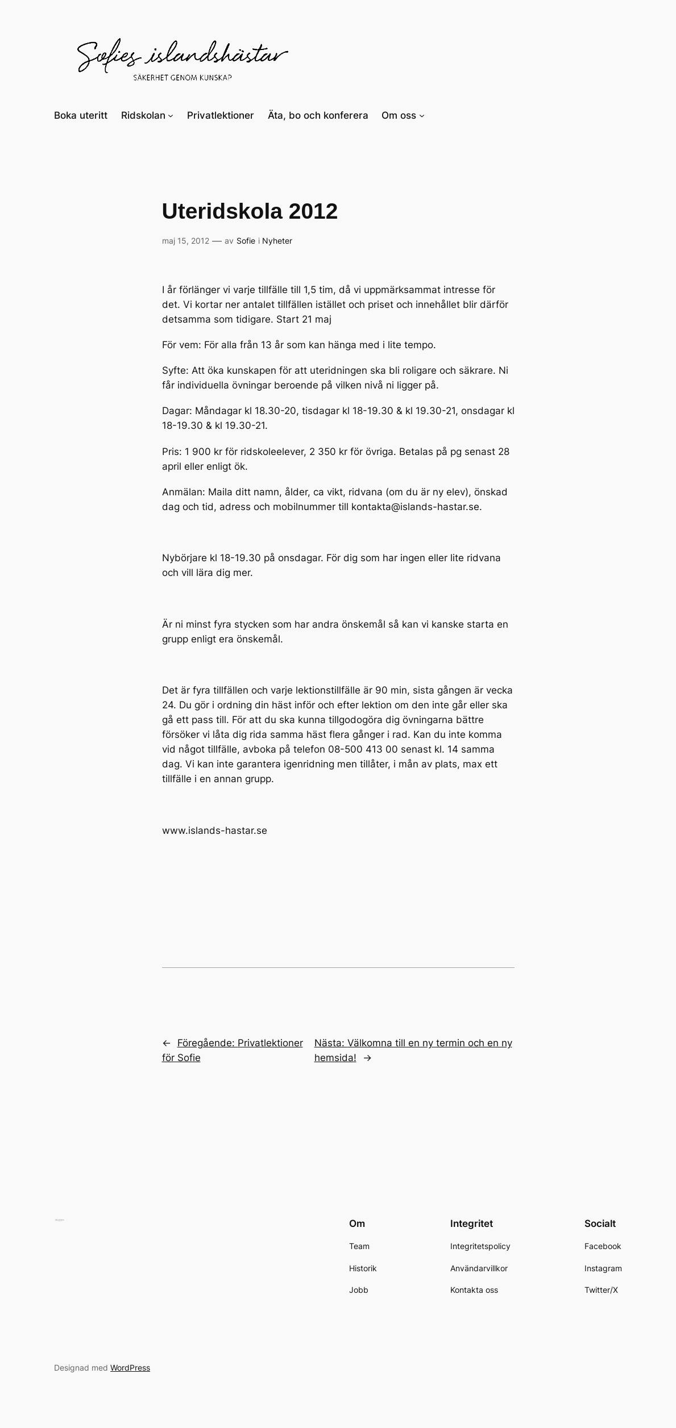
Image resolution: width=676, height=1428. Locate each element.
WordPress (130, 1367)
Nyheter (277, 240)
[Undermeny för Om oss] (422, 115)
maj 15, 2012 (185, 240)
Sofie (246, 240)
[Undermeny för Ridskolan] (170, 115)
